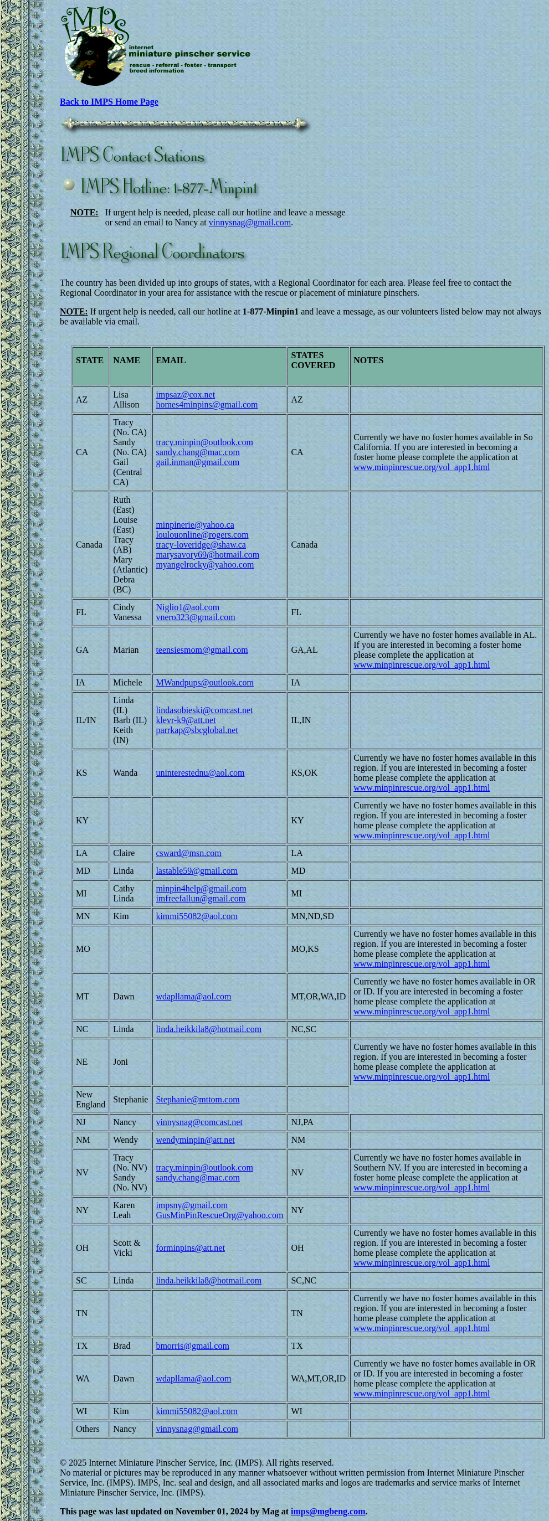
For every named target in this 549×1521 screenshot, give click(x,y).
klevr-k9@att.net (186, 720)
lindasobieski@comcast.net (204, 710)
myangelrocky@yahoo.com (205, 564)
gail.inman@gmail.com (197, 462)
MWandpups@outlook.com (205, 682)
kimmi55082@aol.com (197, 916)
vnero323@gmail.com (195, 617)
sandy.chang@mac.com (197, 452)
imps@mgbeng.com (328, 1511)
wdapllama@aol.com (193, 996)
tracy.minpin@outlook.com (204, 442)
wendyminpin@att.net (195, 1139)
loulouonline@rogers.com (202, 534)
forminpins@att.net (190, 1247)
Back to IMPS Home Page (109, 101)
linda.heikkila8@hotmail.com (208, 1029)
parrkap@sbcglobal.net (197, 730)
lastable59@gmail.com (197, 870)
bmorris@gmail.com (192, 1345)
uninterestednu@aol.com (200, 772)
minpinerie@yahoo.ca (195, 524)
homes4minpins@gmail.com (207, 404)
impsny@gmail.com (192, 1205)
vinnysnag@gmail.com (250, 222)
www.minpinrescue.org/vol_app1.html (421, 467)
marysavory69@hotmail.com (207, 554)
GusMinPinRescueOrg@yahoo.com (219, 1215)
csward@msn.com (188, 853)
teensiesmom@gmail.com (202, 649)
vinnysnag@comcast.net (199, 1122)
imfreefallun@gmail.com (200, 898)
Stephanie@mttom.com (197, 1099)
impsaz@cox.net (185, 394)
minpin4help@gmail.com (201, 888)
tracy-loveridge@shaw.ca (201, 544)
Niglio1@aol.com (187, 607)
